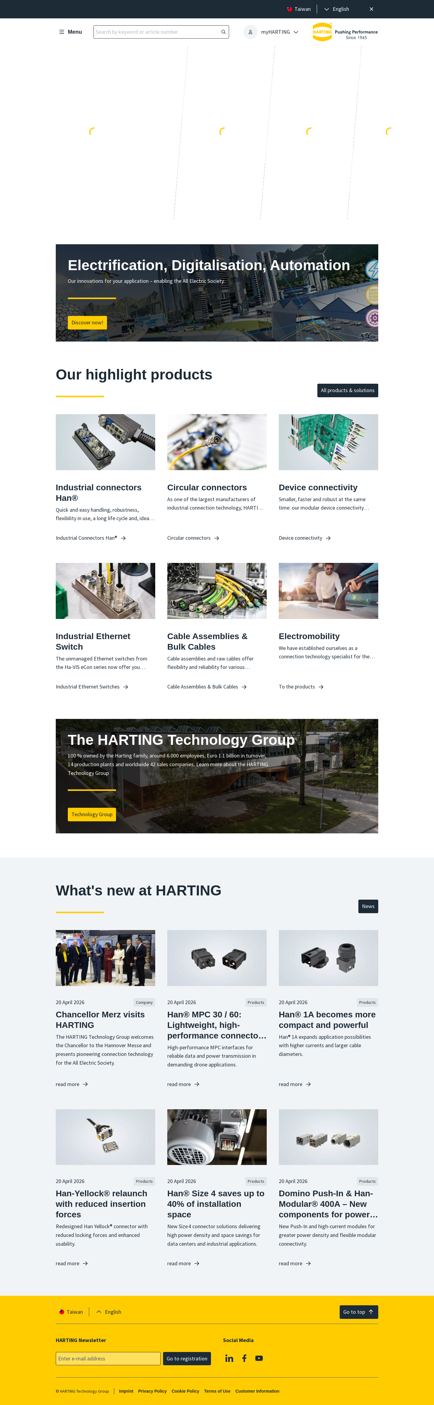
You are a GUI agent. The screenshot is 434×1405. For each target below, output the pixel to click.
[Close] (371, 9)
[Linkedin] (229, 1358)
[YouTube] (259, 1358)
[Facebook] (244, 1358)
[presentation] (336, 9)
